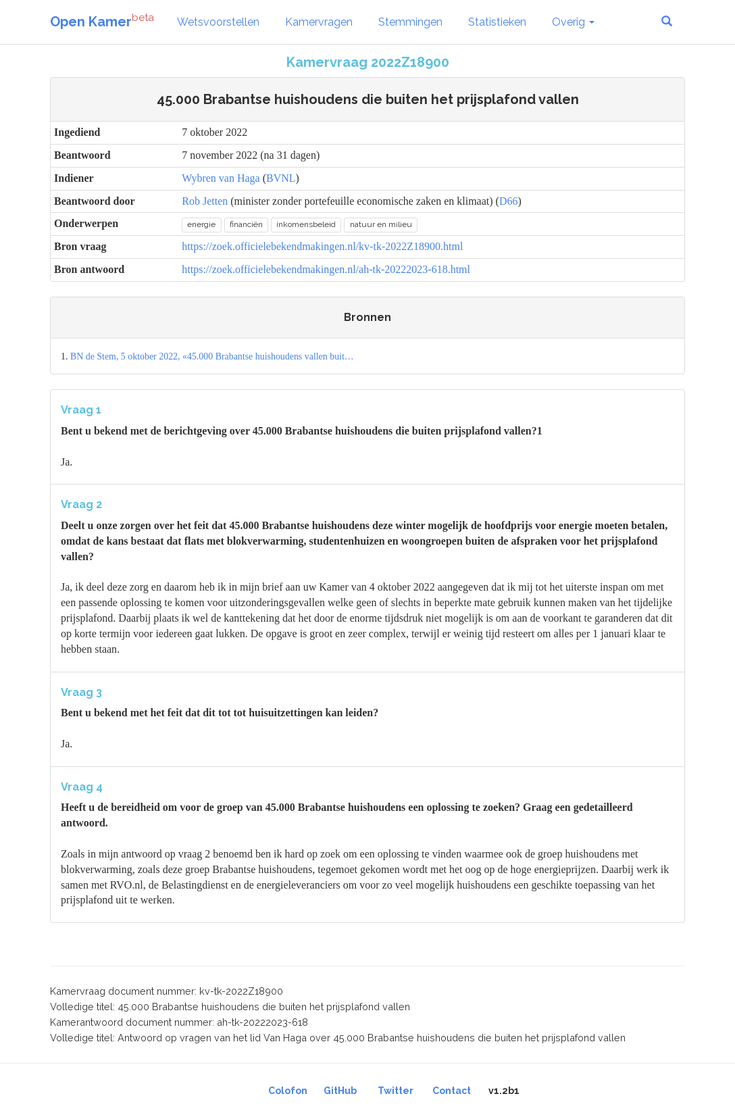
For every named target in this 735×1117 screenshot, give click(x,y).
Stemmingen (410, 22)
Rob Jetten (205, 201)
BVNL (281, 178)
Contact (451, 1090)
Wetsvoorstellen (218, 22)
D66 (508, 201)
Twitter (395, 1090)
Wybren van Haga (220, 178)
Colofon (287, 1090)
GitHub (340, 1090)
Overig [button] (573, 22)
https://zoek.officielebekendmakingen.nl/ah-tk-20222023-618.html (326, 269)
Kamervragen (319, 22)
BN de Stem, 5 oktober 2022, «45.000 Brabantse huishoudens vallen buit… (212, 356)
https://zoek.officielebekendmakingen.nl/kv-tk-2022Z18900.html (322, 246)
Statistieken (497, 22)
